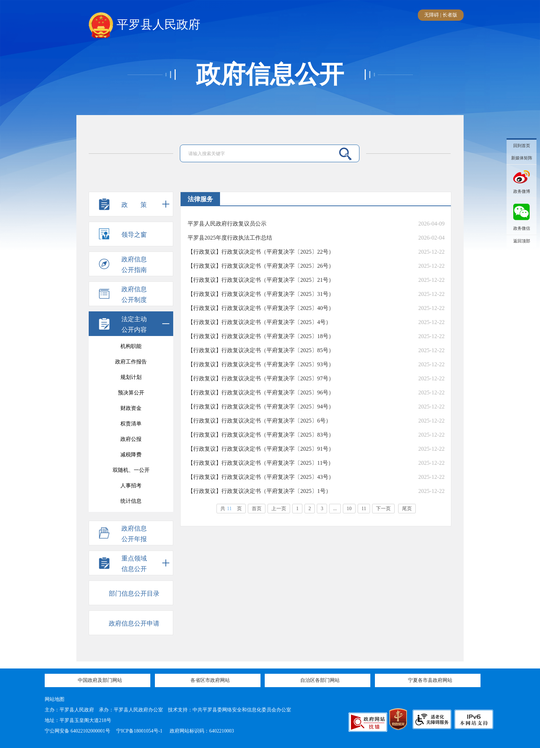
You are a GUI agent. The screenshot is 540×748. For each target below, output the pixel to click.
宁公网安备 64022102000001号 (77, 731)
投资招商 (131, 457)
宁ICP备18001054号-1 (140, 731)
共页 (231, 508)
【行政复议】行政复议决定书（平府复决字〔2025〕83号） (261, 435)
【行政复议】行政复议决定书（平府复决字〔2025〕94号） (261, 407)
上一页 (278, 508)
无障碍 (431, 15)
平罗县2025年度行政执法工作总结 (230, 238)
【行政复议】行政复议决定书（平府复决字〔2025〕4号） (259, 322)
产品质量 (131, 364)
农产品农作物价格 (131, 410)
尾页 (407, 508)
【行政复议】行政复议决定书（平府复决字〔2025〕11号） (261, 463)
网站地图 (54, 699)
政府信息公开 (270, 74)
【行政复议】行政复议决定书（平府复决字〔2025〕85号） (261, 350)
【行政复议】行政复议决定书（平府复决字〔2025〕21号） (261, 280)
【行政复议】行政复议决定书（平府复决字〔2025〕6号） (259, 421)
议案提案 (131, 348)
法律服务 (131, 441)
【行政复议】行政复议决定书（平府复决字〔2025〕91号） (261, 449)
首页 (257, 508)
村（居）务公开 (131, 503)
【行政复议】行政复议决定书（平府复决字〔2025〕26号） (261, 266)
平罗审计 (131, 488)
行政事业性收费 (131, 395)
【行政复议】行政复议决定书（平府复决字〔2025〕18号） (261, 336)
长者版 (449, 15)
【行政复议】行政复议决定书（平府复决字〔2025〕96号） (261, 392)
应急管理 (131, 379)
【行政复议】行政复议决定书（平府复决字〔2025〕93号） (261, 364)
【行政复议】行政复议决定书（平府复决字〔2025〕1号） (259, 491)
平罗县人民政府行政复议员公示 (227, 224)
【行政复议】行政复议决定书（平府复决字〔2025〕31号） (261, 294)
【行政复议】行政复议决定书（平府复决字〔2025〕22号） (261, 252)
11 (364, 508)
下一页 (383, 508)
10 (349, 508)
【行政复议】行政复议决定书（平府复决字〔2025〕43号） (261, 477)
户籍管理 (131, 426)
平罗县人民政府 (144, 25)
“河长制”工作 (130, 472)
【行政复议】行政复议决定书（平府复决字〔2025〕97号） (261, 378)
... (335, 508)
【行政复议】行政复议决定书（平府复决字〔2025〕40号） (261, 308)
